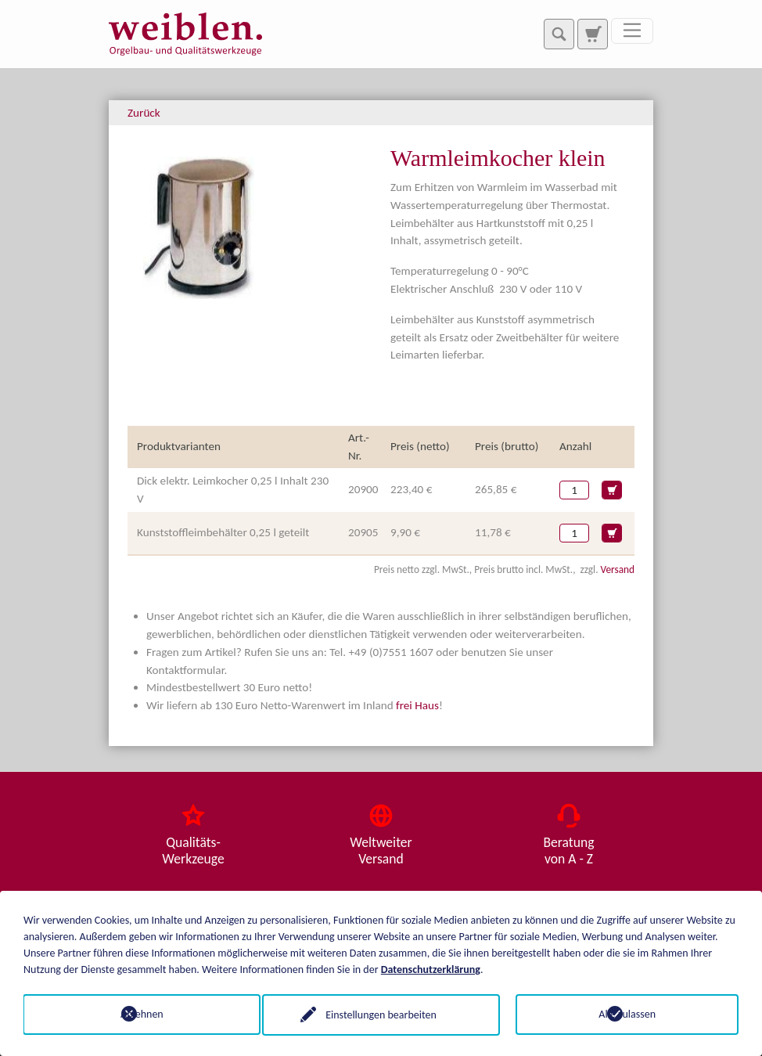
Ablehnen (134, 1014)
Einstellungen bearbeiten (381, 1014)
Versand (617, 569)
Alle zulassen (627, 1014)
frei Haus (417, 705)
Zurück (144, 113)
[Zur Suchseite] (592, 34)
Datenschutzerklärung (430, 968)
